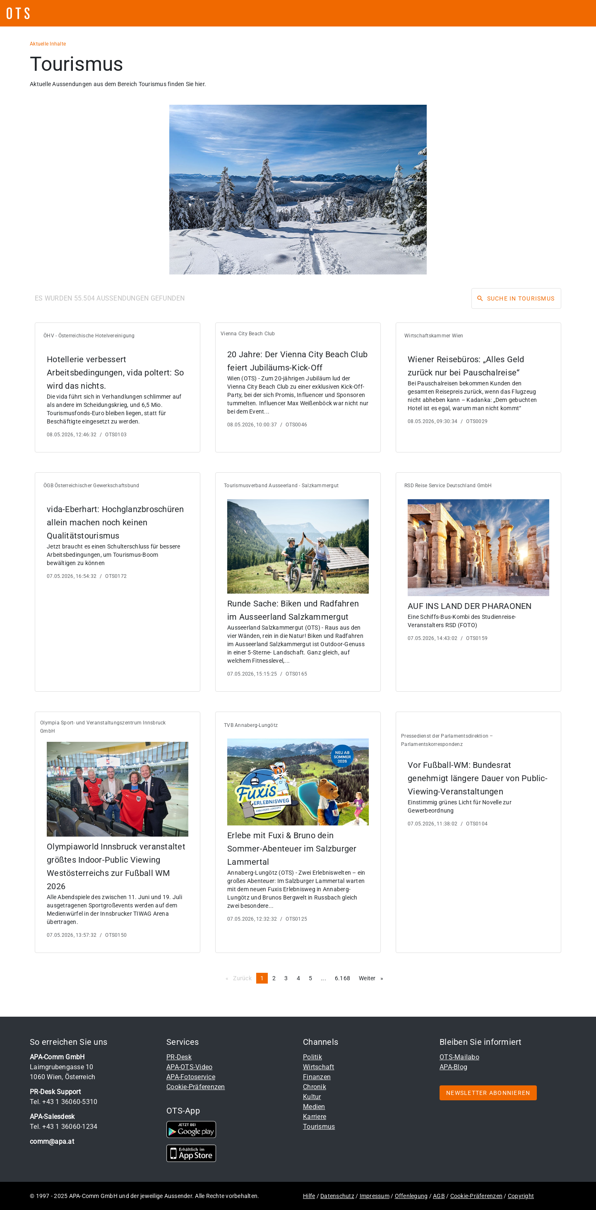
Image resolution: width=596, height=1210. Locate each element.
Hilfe (309, 1196)
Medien (314, 1107)
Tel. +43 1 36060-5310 (63, 1102)
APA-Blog (453, 1067)
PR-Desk (179, 1057)
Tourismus (319, 1127)
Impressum (374, 1196)
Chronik (314, 1087)
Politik (312, 1057)
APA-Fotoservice (190, 1077)
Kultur (312, 1097)
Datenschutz (337, 1196)
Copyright (521, 1196)
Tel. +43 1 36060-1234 (63, 1127)
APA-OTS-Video (189, 1067)
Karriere (314, 1117)
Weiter (373, 977)
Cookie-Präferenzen (195, 1087)
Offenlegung (411, 1196)
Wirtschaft (318, 1067)
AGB (439, 1196)
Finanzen (317, 1077)
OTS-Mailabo (459, 1057)
